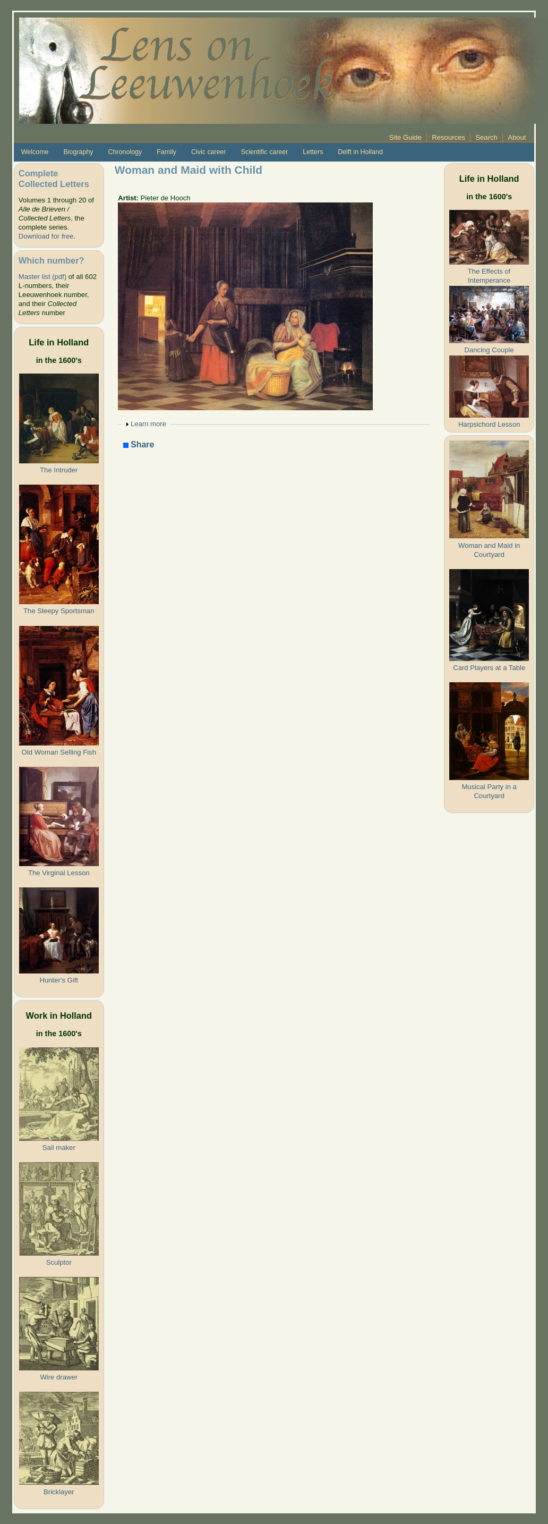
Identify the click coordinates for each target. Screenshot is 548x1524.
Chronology (125, 152)
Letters (313, 152)
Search (486, 137)
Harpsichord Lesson (489, 424)
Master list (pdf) (42, 277)
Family (166, 152)
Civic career (208, 152)
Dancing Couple (489, 350)
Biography (78, 152)
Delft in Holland (360, 152)
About (517, 137)
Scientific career (264, 152)
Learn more (148, 424)
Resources (448, 137)
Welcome (35, 152)
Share (139, 445)
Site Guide (405, 137)
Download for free (46, 236)
